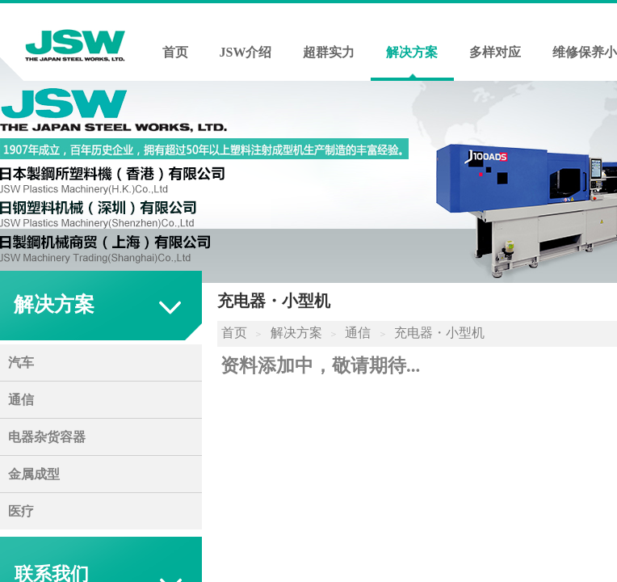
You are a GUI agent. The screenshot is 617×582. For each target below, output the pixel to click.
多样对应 (495, 52)
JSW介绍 (246, 52)
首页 (175, 52)
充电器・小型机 (439, 333)
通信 (358, 333)
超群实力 (329, 52)
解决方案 (412, 52)
